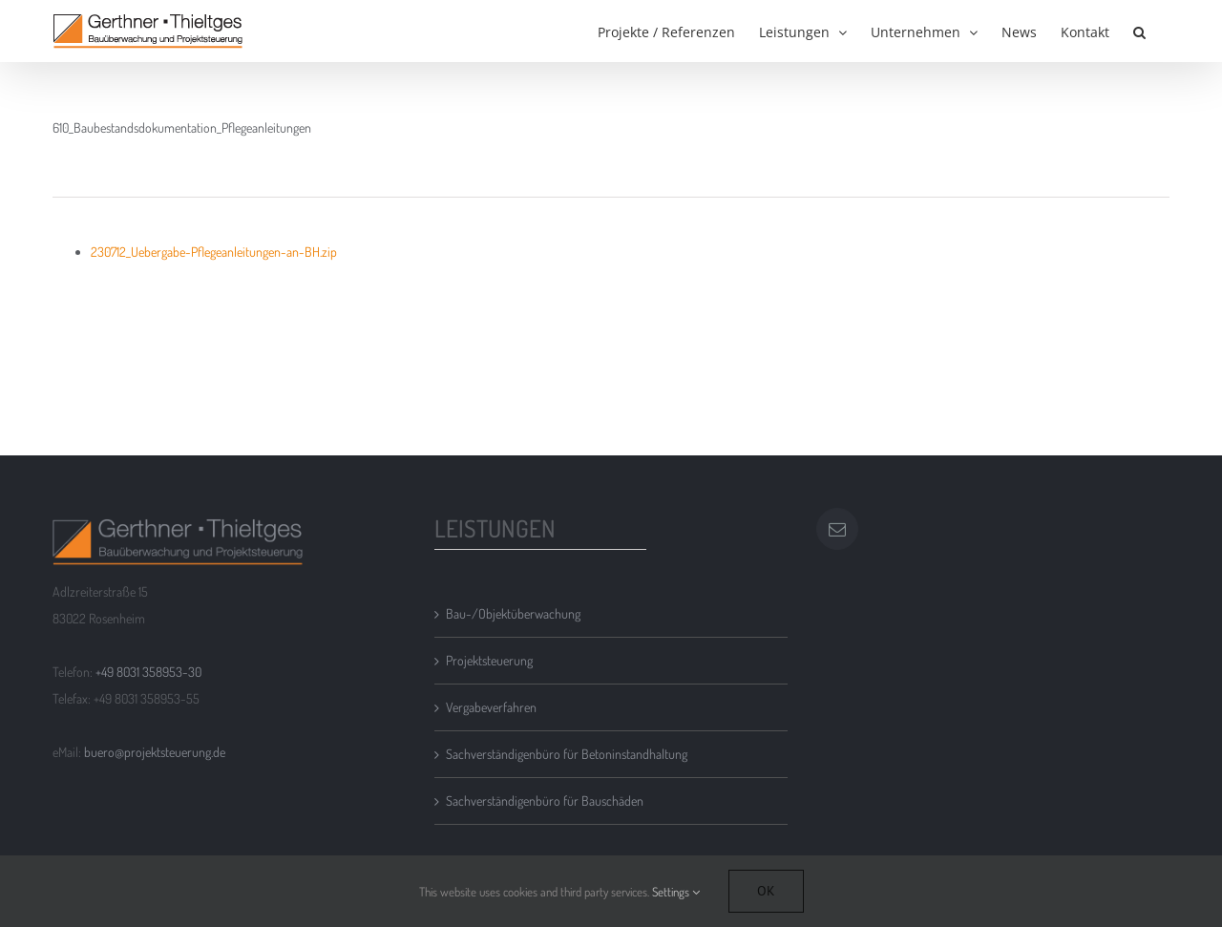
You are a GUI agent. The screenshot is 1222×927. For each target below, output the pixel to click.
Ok (766, 890)
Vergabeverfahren (491, 707)
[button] (1139, 30)
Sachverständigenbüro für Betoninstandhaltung (566, 754)
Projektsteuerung (489, 660)
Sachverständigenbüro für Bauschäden (544, 800)
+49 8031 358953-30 (148, 672)
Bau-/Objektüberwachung (513, 613)
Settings (676, 891)
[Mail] (837, 529)
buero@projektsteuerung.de (154, 752)
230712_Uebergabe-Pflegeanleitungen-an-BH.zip (214, 251)
